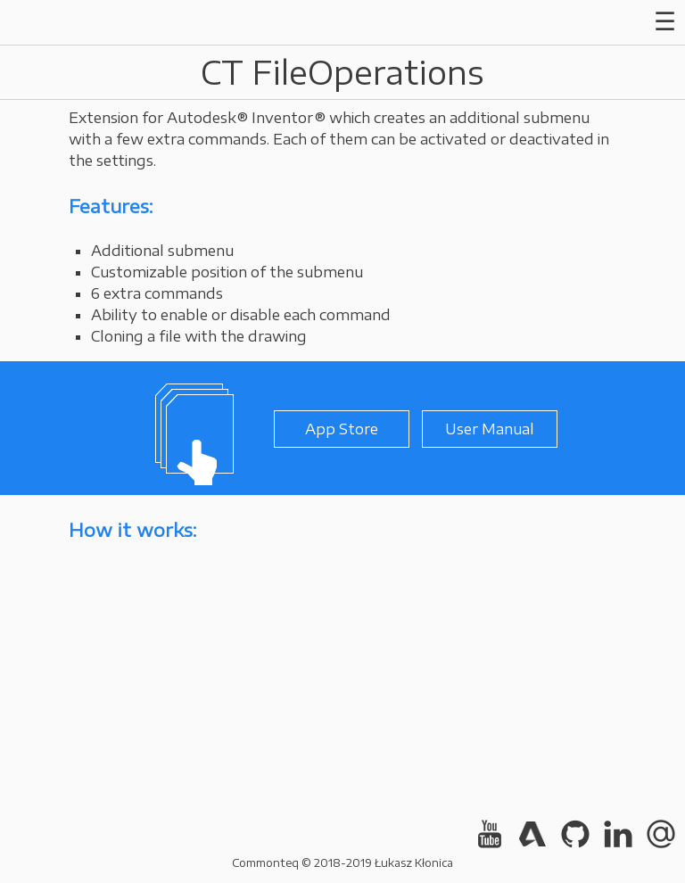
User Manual (489, 429)
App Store (341, 429)
